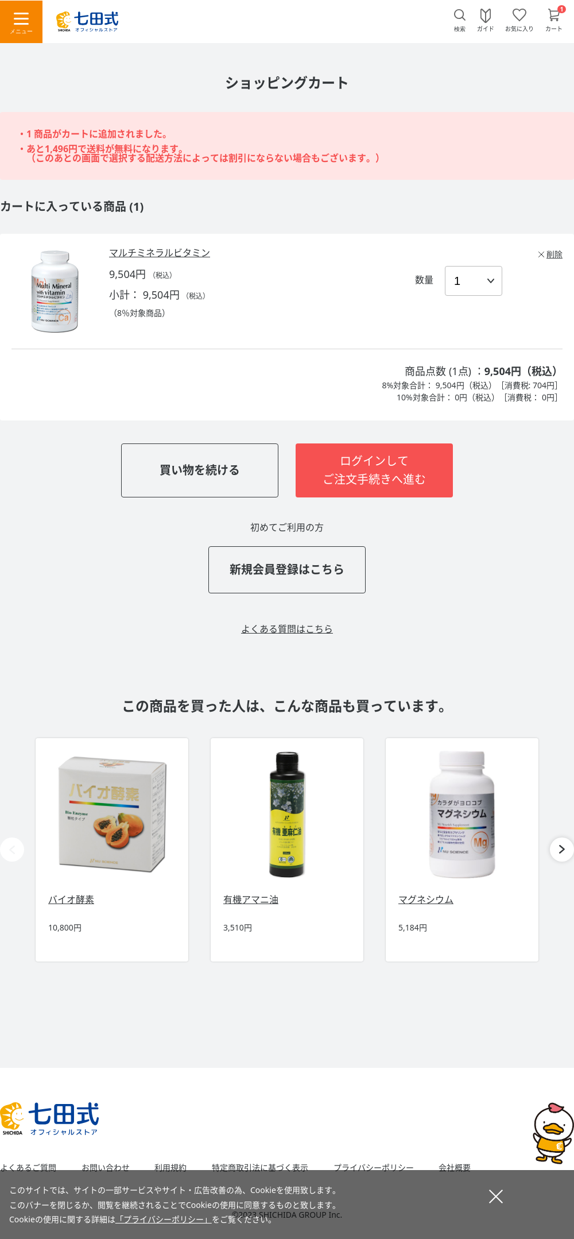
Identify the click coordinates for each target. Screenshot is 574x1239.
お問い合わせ (106, 1168)
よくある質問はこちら (287, 629)
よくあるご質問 (28, 1168)
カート (554, 28)
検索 (460, 29)
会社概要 (455, 1168)
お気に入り (519, 28)
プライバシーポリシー (373, 1168)
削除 (554, 254)
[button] (562, 849)
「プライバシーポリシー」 (163, 1219)
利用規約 (170, 1168)
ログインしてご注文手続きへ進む (374, 470)
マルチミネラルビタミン (159, 252)
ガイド (485, 28)
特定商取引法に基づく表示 (260, 1168)
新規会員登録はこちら (287, 569)
